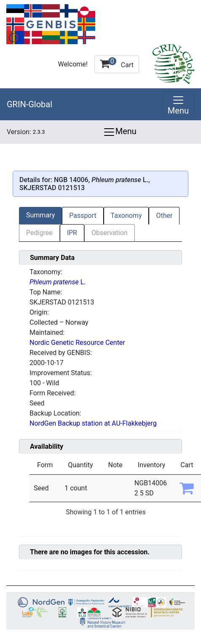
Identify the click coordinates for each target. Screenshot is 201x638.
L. (57, 282)
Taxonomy (126, 216)
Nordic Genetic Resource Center (77, 343)
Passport (82, 216)
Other (164, 216)
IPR (72, 233)
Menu (120, 132)
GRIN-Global (29, 104)
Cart (117, 63)
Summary (40, 215)
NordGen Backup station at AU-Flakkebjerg (93, 423)
